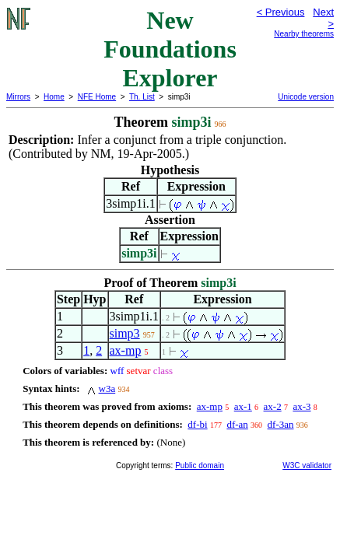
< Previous (281, 12)
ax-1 (243, 406)
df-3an (281, 424)
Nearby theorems (304, 34)
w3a (107, 388)
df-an (236, 424)
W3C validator (306, 465)
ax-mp (126, 350)
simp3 (125, 333)
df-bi (197, 424)
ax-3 (301, 406)
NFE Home (97, 97)
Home (54, 97)
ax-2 (273, 406)
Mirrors (18, 97)
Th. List (142, 97)
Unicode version (306, 97)
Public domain (199, 465)
